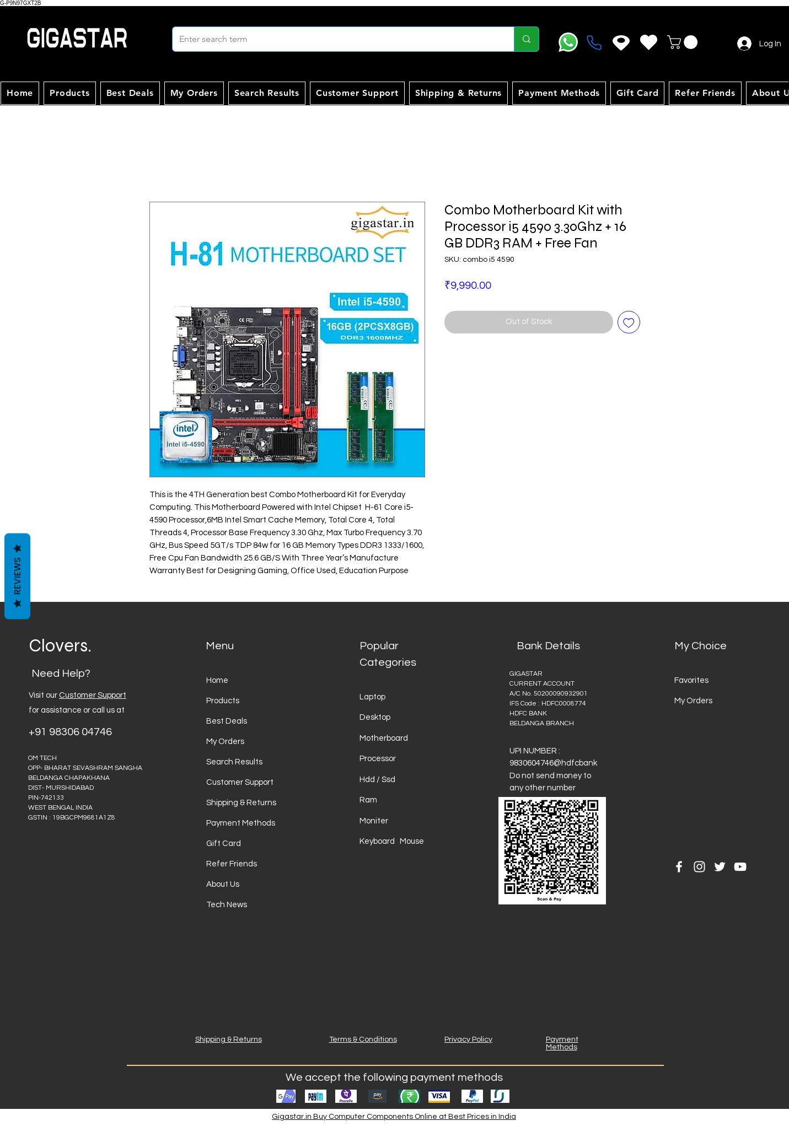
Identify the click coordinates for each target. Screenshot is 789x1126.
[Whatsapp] (568, 42)
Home (217, 680)
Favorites (691, 680)
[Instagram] (699, 866)
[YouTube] (740, 866)
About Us (222, 884)
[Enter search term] (335, 39)
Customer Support (92, 695)
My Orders (225, 741)
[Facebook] (679, 866)
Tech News (226, 905)
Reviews (17, 576)
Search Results (234, 762)
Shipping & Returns (241, 803)
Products (222, 701)
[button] (684, 42)
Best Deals (226, 721)
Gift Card (223, 843)
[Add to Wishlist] (629, 322)
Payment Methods (240, 823)
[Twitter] (719, 866)
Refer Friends (231, 864)
